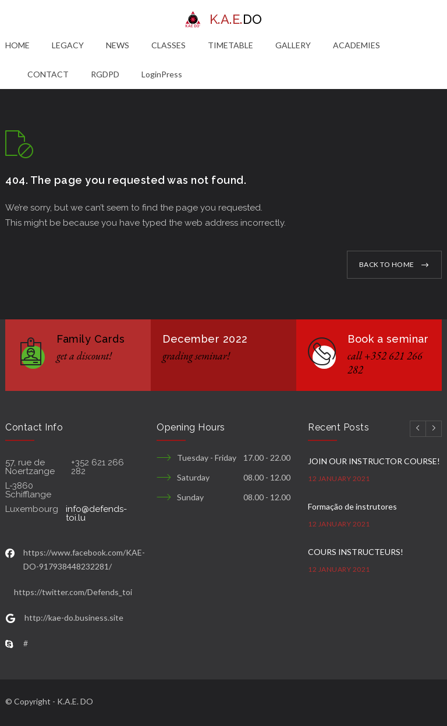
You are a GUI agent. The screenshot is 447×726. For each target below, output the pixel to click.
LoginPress (161, 74)
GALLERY (293, 45)
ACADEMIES (356, 45)
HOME (17, 45)
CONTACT (48, 74)
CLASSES (168, 45)
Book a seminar (387, 339)
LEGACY (68, 45)
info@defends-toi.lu (96, 513)
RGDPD (105, 74)
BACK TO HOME (386, 264)
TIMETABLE (230, 45)
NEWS (117, 45)
